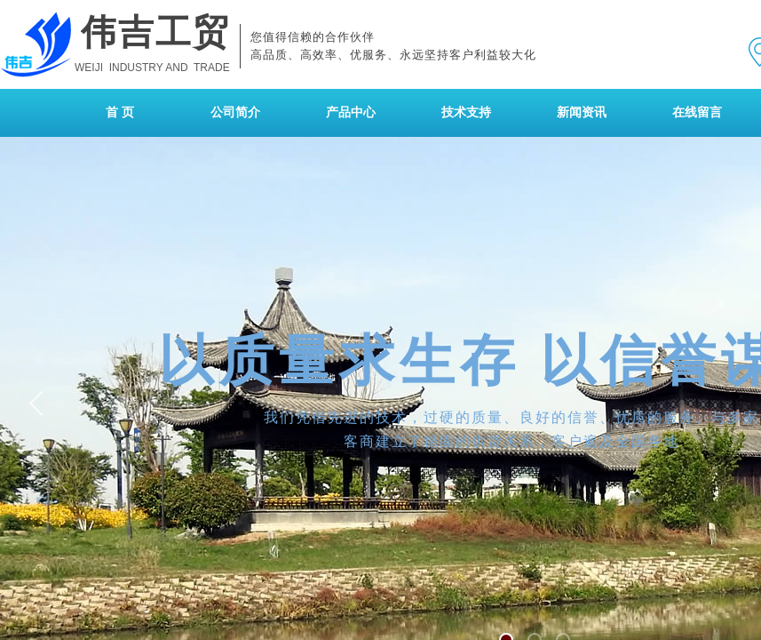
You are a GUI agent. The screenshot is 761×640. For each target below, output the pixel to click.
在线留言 (697, 112)
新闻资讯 (581, 112)
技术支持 (466, 112)
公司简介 (235, 112)
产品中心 (351, 112)
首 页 (120, 112)
